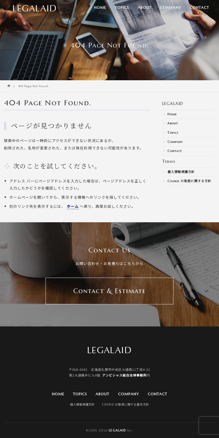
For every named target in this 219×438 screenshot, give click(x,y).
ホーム (73, 206)
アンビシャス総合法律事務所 (124, 375)
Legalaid (117, 430)
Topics (122, 7)
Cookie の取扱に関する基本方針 (125, 404)
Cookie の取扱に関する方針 (189, 181)
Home (100, 7)
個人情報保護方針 (181, 172)
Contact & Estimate (109, 291)
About (144, 7)
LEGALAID (172, 103)
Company (170, 7)
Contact (199, 7)
